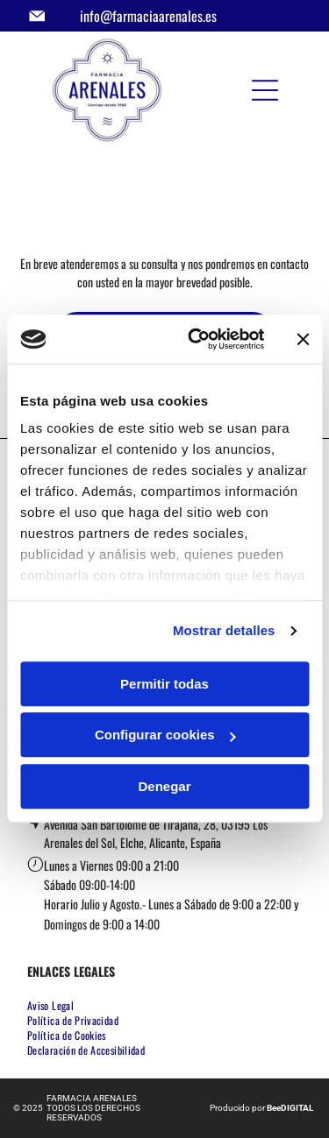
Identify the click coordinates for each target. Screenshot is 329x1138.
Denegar (164, 786)
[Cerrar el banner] (303, 339)
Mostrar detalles (224, 631)
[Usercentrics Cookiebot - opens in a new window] (196, 340)
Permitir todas (164, 683)
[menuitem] (57, 1005)
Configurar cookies (165, 735)
